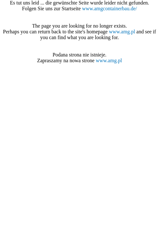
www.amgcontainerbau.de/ (109, 8)
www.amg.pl (122, 31)
